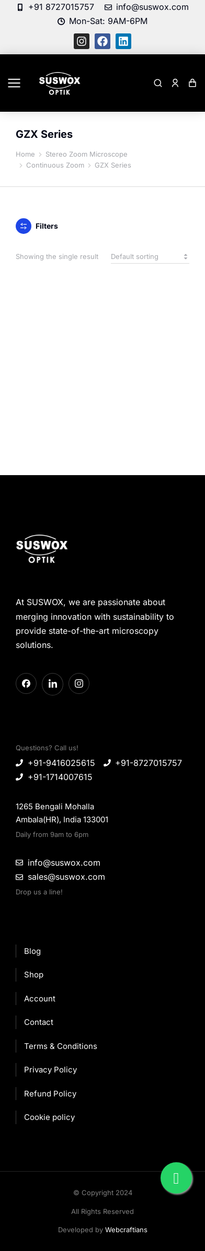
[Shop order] (150, 257)
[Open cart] (192, 83)
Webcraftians (126, 1229)
